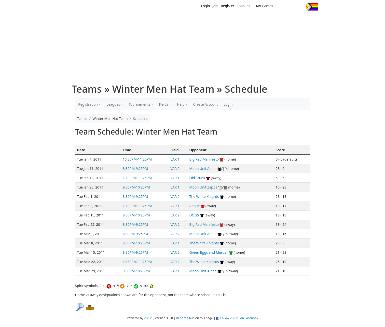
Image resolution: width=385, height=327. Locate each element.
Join (215, 5)
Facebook (291, 7)
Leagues (243, 5)
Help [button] (181, 104)
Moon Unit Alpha (203, 168)
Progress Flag (312, 7)
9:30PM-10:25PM (136, 187)
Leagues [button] (113, 104)
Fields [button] (163, 104)
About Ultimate (272, 19)
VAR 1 (174, 159)
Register (227, 5)
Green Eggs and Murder (208, 252)
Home (161, 19)
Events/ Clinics (234, 19)
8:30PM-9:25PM (135, 168)
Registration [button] (88, 104)
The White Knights (204, 196)
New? (180, 19)
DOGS (194, 215)
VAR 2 (174, 168)
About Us (304, 19)
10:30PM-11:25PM (137, 159)
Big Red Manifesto (204, 159)
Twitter (282, 7)
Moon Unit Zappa (203, 187)
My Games (264, 5)
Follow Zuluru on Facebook (239, 318)
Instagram (300, 7)
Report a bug (185, 318)
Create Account (205, 104)
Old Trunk (197, 178)
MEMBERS (203, 19)
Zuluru (148, 318)
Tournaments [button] (139, 104)
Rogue (194, 205)
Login (205, 5)
